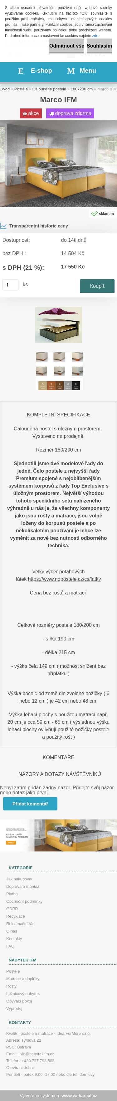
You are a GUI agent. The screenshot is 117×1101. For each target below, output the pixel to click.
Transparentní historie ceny (34, 225)
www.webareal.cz (79, 1095)
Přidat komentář (30, 803)
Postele (21, 89)
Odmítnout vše (66, 45)
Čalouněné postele (49, 89)
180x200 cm (82, 89)
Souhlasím (99, 45)
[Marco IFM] (58, 122)
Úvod (5, 89)
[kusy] (10, 284)
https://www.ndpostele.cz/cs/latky (64, 579)
